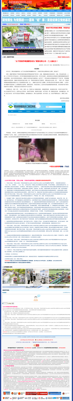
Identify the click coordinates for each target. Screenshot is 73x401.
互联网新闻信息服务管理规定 (24, 311)
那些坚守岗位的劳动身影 (60, 285)
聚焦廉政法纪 (6, 13)
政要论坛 (23, 13)
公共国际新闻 (67, 15)
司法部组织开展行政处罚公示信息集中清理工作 (58, 44)
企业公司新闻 (67, 13)
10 (32, 49)
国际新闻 (23, 15)
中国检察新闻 (52, 13)
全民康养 (29, 15)
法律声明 (28, 337)
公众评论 (34, 13)
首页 (5, 57)
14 (40, 49)
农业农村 (46, 15)
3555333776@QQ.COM (13, 24)
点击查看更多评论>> (67, 292)
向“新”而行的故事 (37, 285)
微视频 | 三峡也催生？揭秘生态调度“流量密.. (41, 51)
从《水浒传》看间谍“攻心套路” (9, 51)
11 (34, 49)
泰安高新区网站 (56, 65)
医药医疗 (34, 15)
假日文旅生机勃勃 (14, 285)
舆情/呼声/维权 (10, 57)
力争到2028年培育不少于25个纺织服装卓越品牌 (58, 37)
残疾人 (40, 15)
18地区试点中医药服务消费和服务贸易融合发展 (58, 46)
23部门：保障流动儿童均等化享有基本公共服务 (58, 33)
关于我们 (19, 337)
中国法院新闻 (60, 13)
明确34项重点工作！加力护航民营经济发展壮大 (58, 30)
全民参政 (29, 13)
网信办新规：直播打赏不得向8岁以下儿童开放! (58, 51)
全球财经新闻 (52, 15)
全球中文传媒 (14, 4)
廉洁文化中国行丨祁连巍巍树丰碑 (24, 51)
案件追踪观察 (6, 15)
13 (38, 49)
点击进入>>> (29, 24)
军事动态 (12, 15)
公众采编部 (24, 337)
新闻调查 (40, 13)
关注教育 (46, 13)
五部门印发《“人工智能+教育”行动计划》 (56, 53)
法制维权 (12, 13)
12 (36, 49)
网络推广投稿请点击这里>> (64, 57)
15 (41, 49)
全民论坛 (18, 13)
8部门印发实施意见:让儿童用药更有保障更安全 (58, 39)
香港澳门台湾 (60, 15)
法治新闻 (18, 15)
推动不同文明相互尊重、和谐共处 (58, 28)
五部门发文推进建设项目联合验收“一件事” (57, 35)
